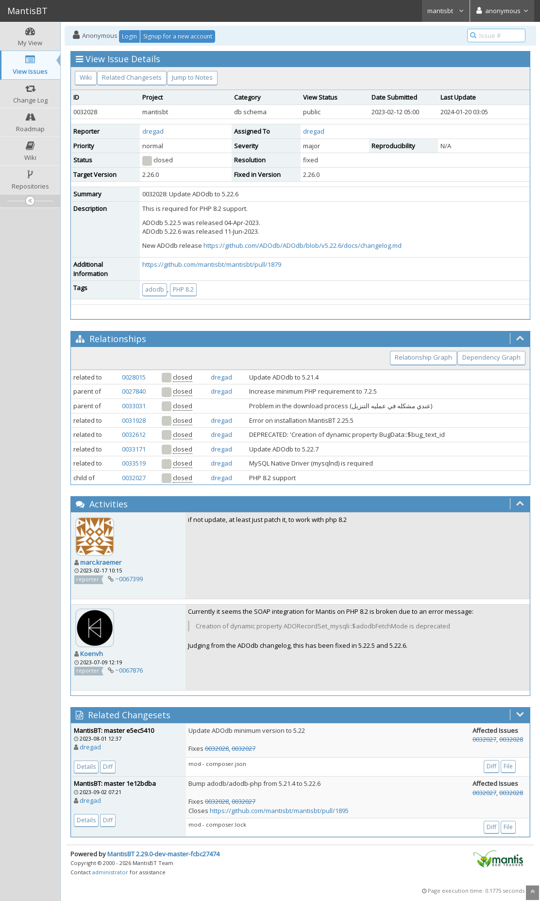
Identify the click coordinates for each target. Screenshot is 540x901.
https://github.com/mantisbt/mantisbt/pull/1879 (211, 264)
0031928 (134, 420)
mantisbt (446, 10)
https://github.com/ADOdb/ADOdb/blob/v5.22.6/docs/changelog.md (302, 245)
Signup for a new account (177, 36)
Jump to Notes (192, 77)
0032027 (134, 477)
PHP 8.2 (183, 289)
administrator (110, 872)
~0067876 (129, 670)
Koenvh (91, 653)
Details (86, 766)
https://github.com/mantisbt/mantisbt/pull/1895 (279, 810)
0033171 (134, 449)
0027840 (134, 391)
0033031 (134, 405)
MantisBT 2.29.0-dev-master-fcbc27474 (163, 853)
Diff (108, 766)
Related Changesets (132, 77)
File (508, 766)
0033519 (134, 463)
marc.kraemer (100, 562)
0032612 (134, 434)
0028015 (134, 377)
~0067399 (129, 578)
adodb (154, 289)
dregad (153, 131)
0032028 (217, 748)
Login (129, 36)
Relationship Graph (423, 357)
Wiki (86, 77)
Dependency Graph (491, 357)
